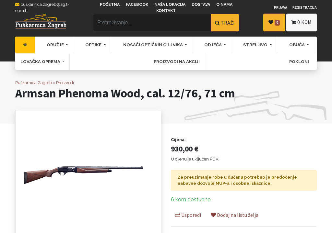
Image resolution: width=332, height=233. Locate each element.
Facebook (137, 4)
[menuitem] (25, 45)
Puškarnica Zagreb (33, 82)
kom (301, 22)
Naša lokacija (169, 4)
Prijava (280, 7)
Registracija (304, 7)
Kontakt (166, 10)
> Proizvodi (63, 82)
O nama (224, 4)
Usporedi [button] (188, 215)
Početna (110, 4)
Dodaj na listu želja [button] (234, 215)
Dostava (201, 4)
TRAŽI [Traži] (225, 22)
